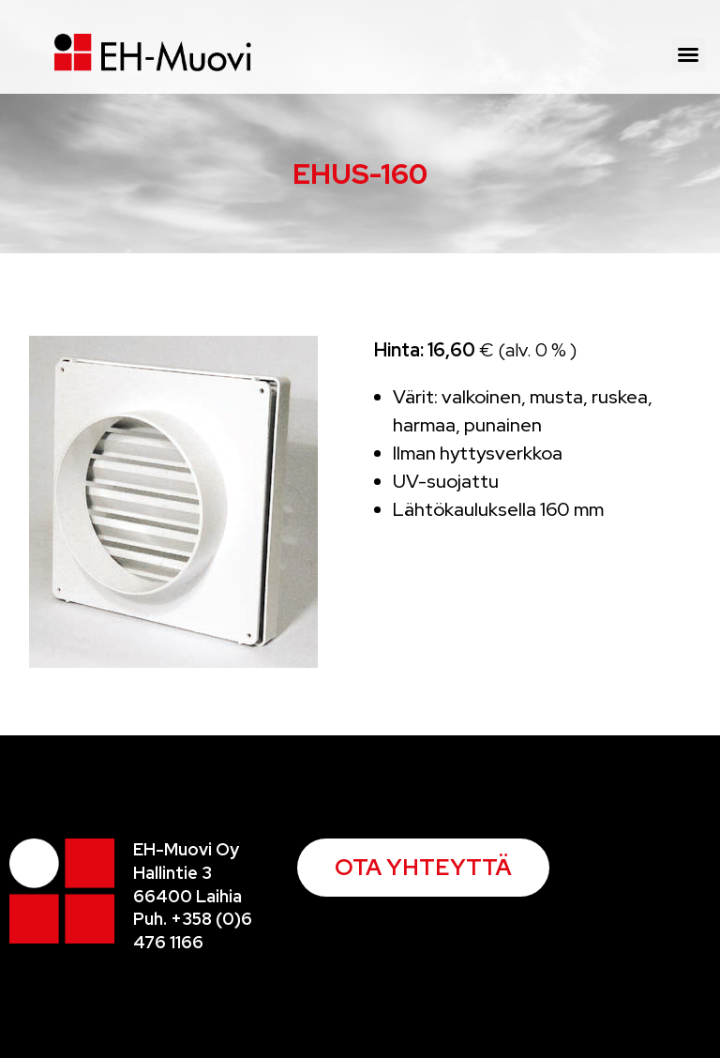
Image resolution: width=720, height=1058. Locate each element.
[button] (688, 54)
